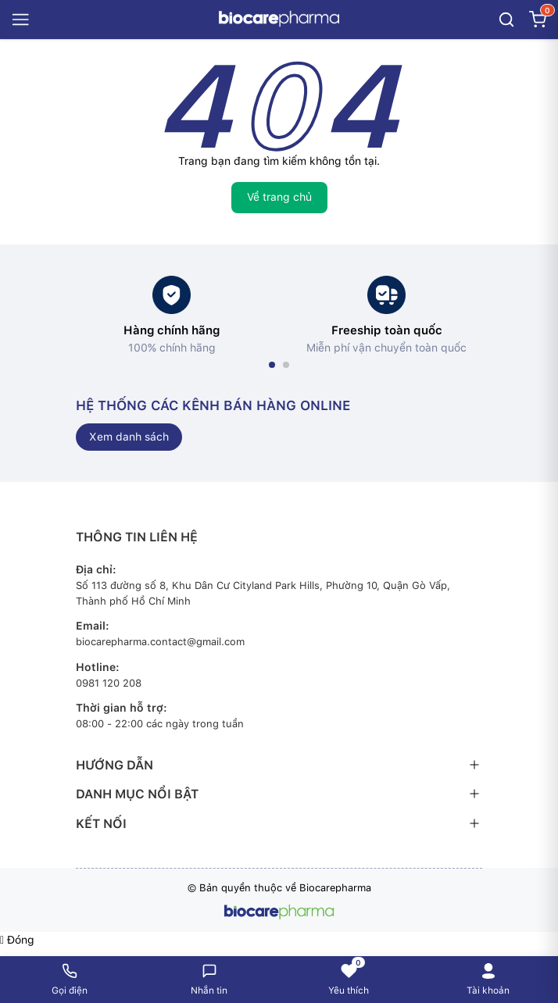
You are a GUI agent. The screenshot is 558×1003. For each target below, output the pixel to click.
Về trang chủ (279, 197)
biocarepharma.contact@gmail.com (160, 642)
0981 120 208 (108, 683)
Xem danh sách (129, 436)
